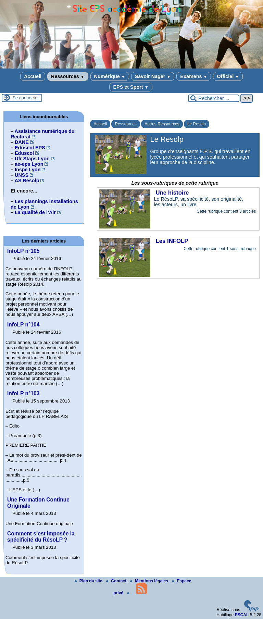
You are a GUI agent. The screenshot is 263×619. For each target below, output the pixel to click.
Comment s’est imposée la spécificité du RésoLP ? (41, 537)
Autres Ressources (162, 124)
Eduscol (24, 153)
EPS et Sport (130, 87)
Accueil (32, 76)
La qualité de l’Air (35, 212)
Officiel (228, 76)
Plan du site (89, 581)
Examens (193, 76)
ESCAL (242, 614)
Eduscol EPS (30, 147)
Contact (116, 581)
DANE (22, 142)
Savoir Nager (153, 76)
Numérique (109, 76)
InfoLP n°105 (23, 251)
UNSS (21, 175)
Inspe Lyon (27, 169)
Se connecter (25, 97)
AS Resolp (26, 180)
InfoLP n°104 (23, 324)
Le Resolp (196, 124)
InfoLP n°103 (23, 393)
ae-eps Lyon (29, 164)
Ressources (67, 76)
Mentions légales (149, 581)
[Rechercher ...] (213, 98)
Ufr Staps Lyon (32, 158)
